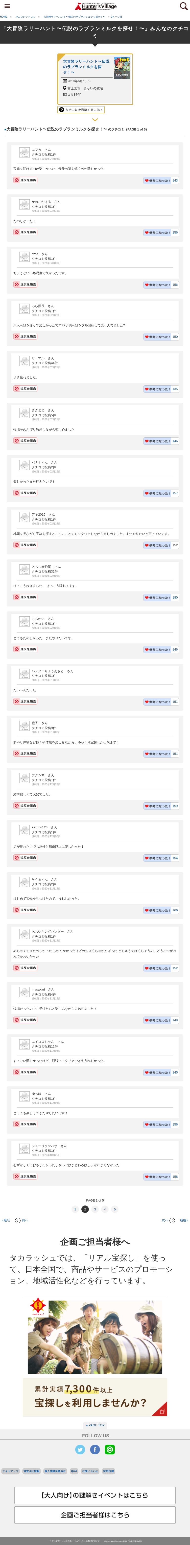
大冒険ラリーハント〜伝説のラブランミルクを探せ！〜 (86, 67)
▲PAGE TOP (95, 1425)
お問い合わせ (90, 1471)
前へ (21, 1220)
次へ (168, 1220)
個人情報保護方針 (55, 1471)
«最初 (6, 1220)
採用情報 (108, 1471)
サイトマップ (10, 1471)
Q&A (74, 1471)
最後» (184, 1220)
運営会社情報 (32, 1471)
